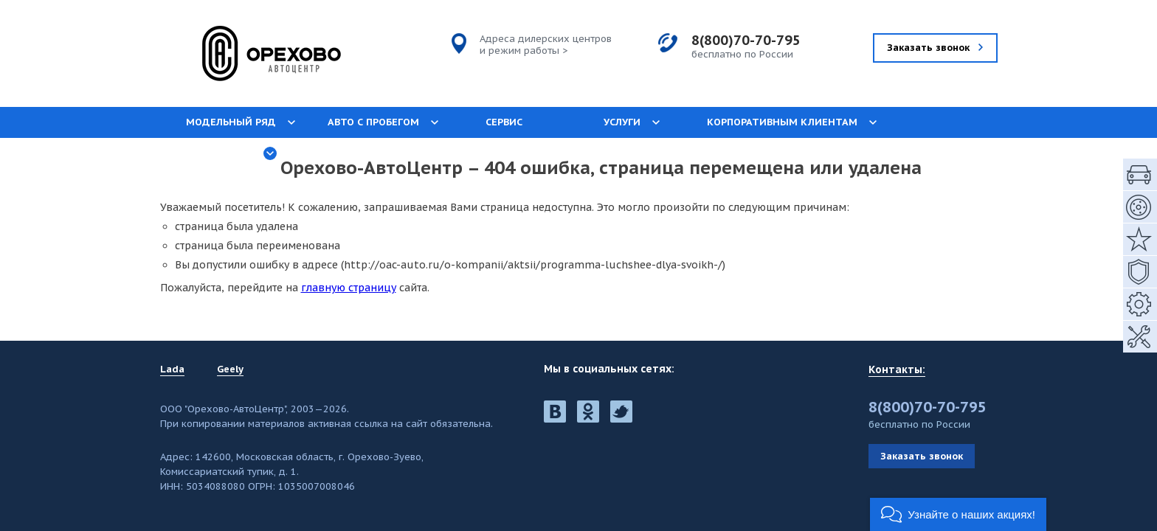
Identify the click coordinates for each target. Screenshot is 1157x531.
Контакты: (896, 369)
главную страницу (348, 287)
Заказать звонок (921, 456)
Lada (172, 369)
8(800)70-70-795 (746, 40)
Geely (230, 369)
